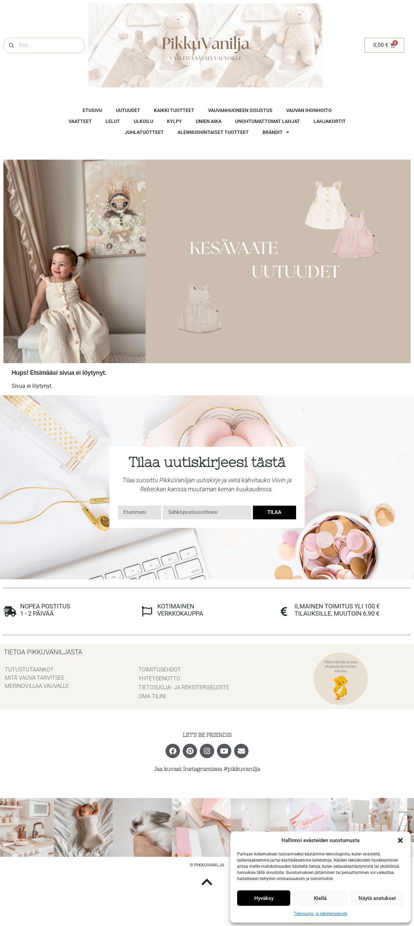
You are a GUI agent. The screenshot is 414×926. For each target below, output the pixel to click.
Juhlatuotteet (144, 132)
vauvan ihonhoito (309, 110)
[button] (400, 840)
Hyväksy (263, 898)
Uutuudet (128, 110)
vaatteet (80, 121)
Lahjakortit (330, 121)
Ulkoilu (143, 121)
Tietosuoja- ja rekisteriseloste (320, 913)
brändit (276, 132)
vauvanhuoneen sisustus (240, 110)
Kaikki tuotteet (174, 110)
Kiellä (320, 898)
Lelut (113, 121)
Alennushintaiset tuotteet (213, 132)
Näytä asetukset (377, 898)
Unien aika (208, 121)
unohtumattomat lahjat (267, 121)
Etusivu (92, 110)
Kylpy (174, 121)
